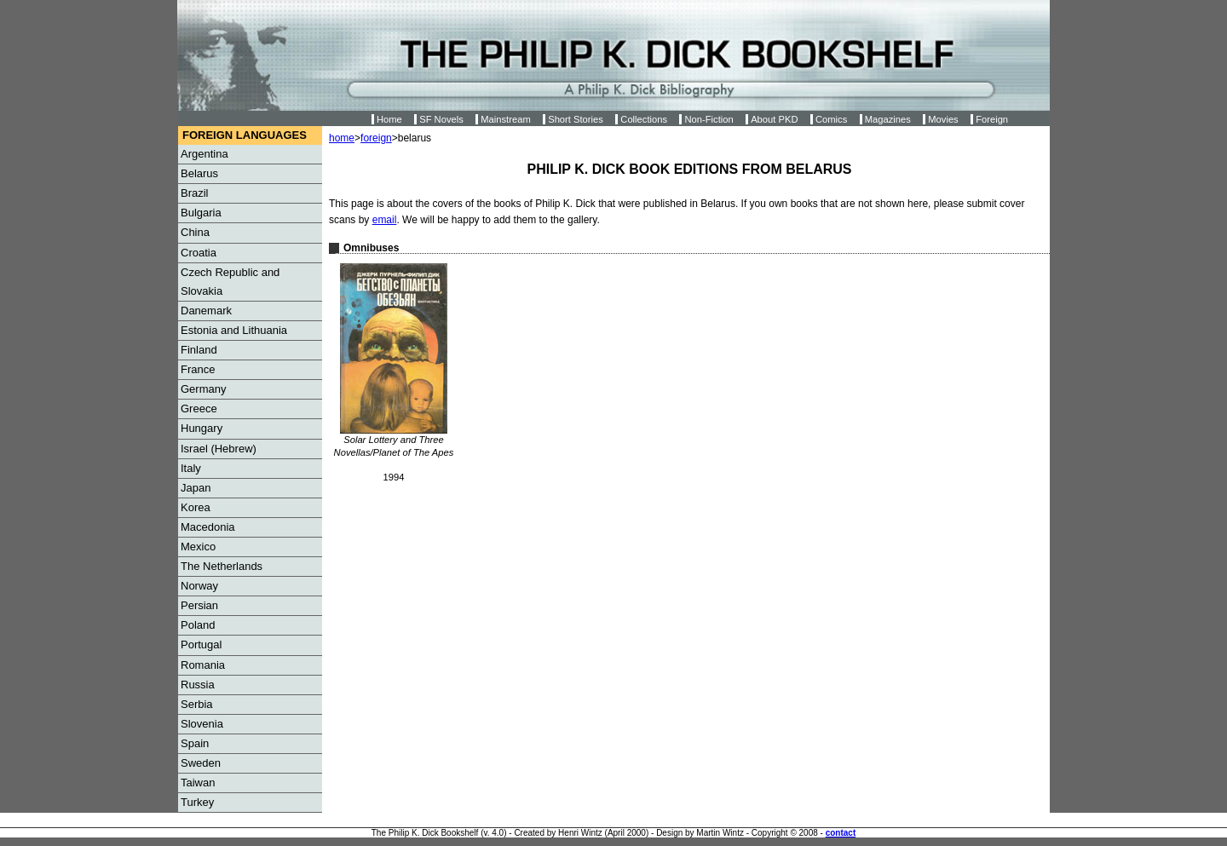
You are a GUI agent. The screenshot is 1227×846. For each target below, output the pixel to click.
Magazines (888, 119)
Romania (203, 665)
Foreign (992, 119)
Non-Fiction (708, 119)
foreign (376, 138)
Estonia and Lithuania (234, 330)
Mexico (198, 546)
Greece (199, 408)
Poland (198, 625)
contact (841, 832)
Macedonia (208, 527)
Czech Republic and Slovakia (230, 281)
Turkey (197, 802)
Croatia (198, 252)
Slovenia (202, 723)
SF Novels (441, 119)
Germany (203, 389)
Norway (199, 585)
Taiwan (198, 782)
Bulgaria (201, 212)
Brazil (195, 193)
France (198, 369)
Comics (831, 119)
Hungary (201, 428)
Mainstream (505, 119)
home (341, 138)
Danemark (206, 310)
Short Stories (575, 119)
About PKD (774, 119)
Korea (195, 507)
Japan (195, 487)
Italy (191, 468)
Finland (199, 349)
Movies (943, 119)
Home (389, 119)
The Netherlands (221, 566)
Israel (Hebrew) (218, 448)
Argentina (204, 153)
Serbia (197, 704)
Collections (643, 119)
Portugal (201, 644)
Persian (199, 605)
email (384, 220)
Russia (198, 684)
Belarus (199, 173)
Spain (195, 743)
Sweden (201, 763)
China (195, 232)
